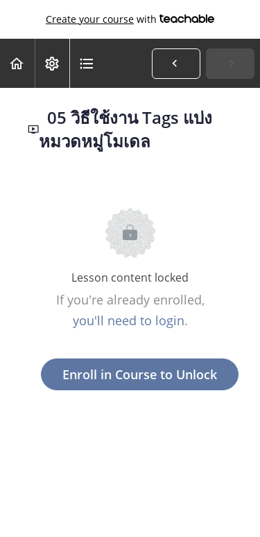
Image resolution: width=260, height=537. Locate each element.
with (130, 19)
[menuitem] (52, 63)
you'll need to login (128, 320)
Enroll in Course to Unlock (139, 374)
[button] (17, 63)
